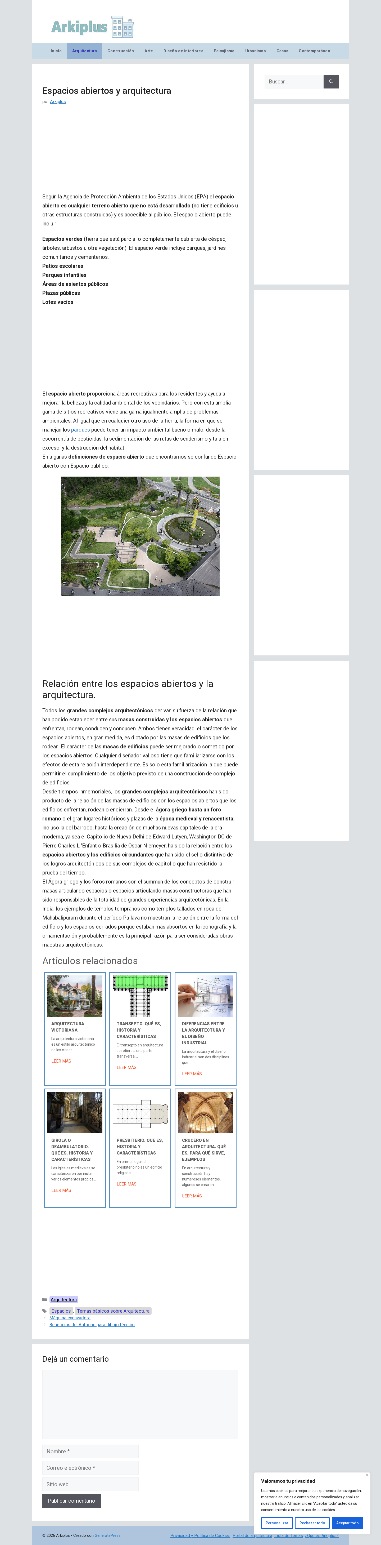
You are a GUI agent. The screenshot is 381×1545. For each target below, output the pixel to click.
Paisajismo (224, 50)
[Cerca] (367, 1475)
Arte (148, 50)
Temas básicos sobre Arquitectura (113, 1311)
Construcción (120, 50)
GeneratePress (108, 1535)
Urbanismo (255, 50)
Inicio (56, 50)
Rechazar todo (312, 1523)
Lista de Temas (288, 1535)
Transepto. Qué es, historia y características (139, 1030)
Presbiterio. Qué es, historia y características (140, 1147)
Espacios (61, 1311)
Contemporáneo (314, 50)
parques (80, 430)
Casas (282, 50)
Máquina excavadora (69, 1317)
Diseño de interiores (183, 50)
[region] (312, 1503)
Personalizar (277, 1523)
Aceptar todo (347, 1523)
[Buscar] (331, 81)
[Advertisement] (140, 153)
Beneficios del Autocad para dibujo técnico (92, 1324)
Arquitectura (84, 50)
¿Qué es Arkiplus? (322, 1535)
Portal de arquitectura (252, 1535)
